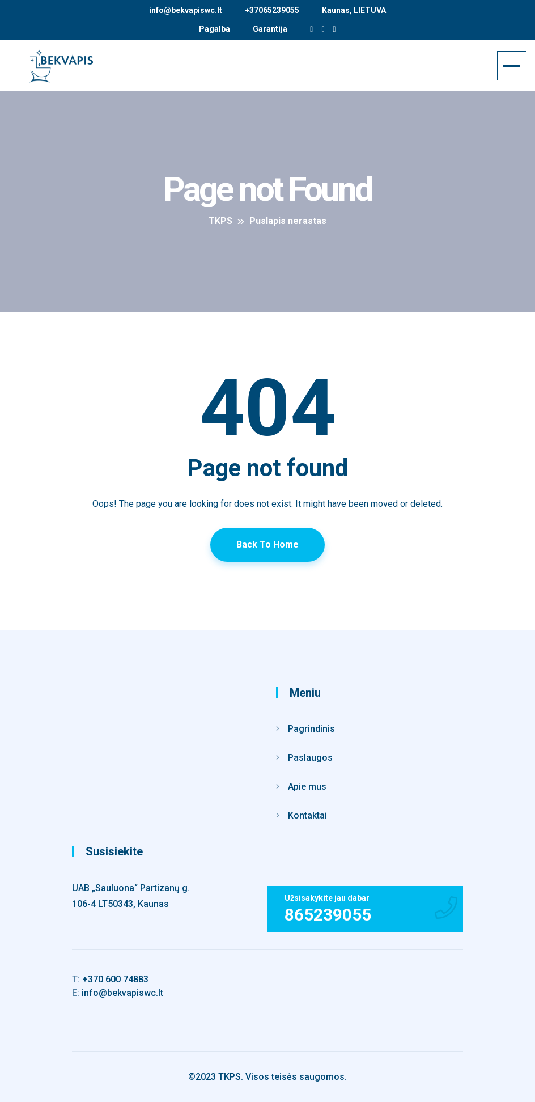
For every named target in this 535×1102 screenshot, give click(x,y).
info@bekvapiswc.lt (185, 10)
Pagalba (214, 28)
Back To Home (267, 544)
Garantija (270, 28)
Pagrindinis (311, 728)
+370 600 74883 (110, 979)
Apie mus (307, 786)
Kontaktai (307, 815)
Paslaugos (310, 757)
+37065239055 (272, 10)
